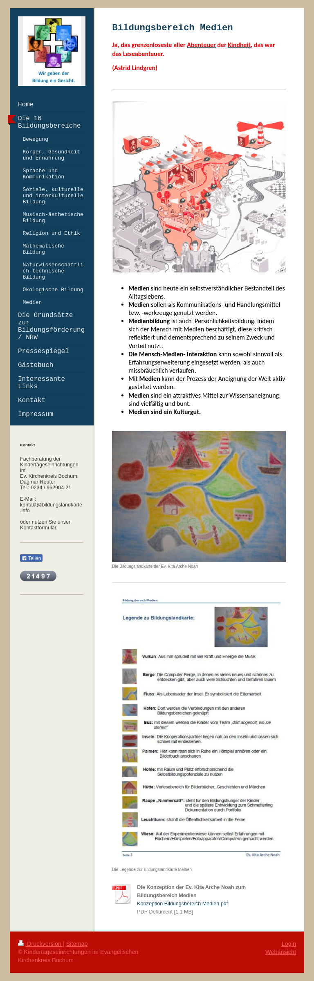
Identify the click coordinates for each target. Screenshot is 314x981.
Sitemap (77, 944)
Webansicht (280, 952)
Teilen (31, 558)
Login (289, 944)
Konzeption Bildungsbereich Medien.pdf (182, 904)
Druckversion (40, 944)
